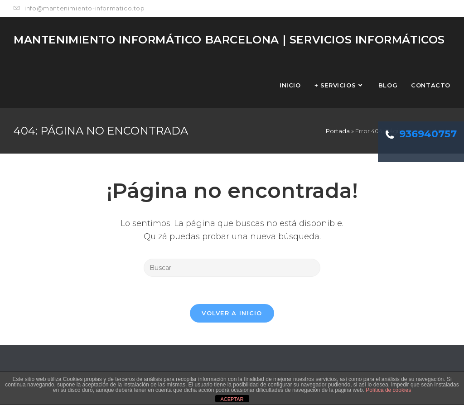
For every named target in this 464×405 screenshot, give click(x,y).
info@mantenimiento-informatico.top (79, 8)
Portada (338, 131)
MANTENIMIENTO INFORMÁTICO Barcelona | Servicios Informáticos (229, 39)
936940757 (421, 134)
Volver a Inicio (232, 313)
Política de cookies (388, 390)
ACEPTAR (231, 399)
